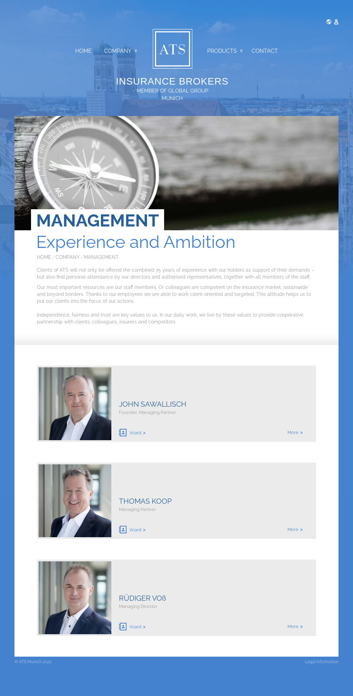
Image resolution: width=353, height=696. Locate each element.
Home (83, 51)
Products (225, 51)
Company (120, 51)
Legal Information (322, 661)
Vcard (130, 432)
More (293, 432)
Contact (265, 51)
